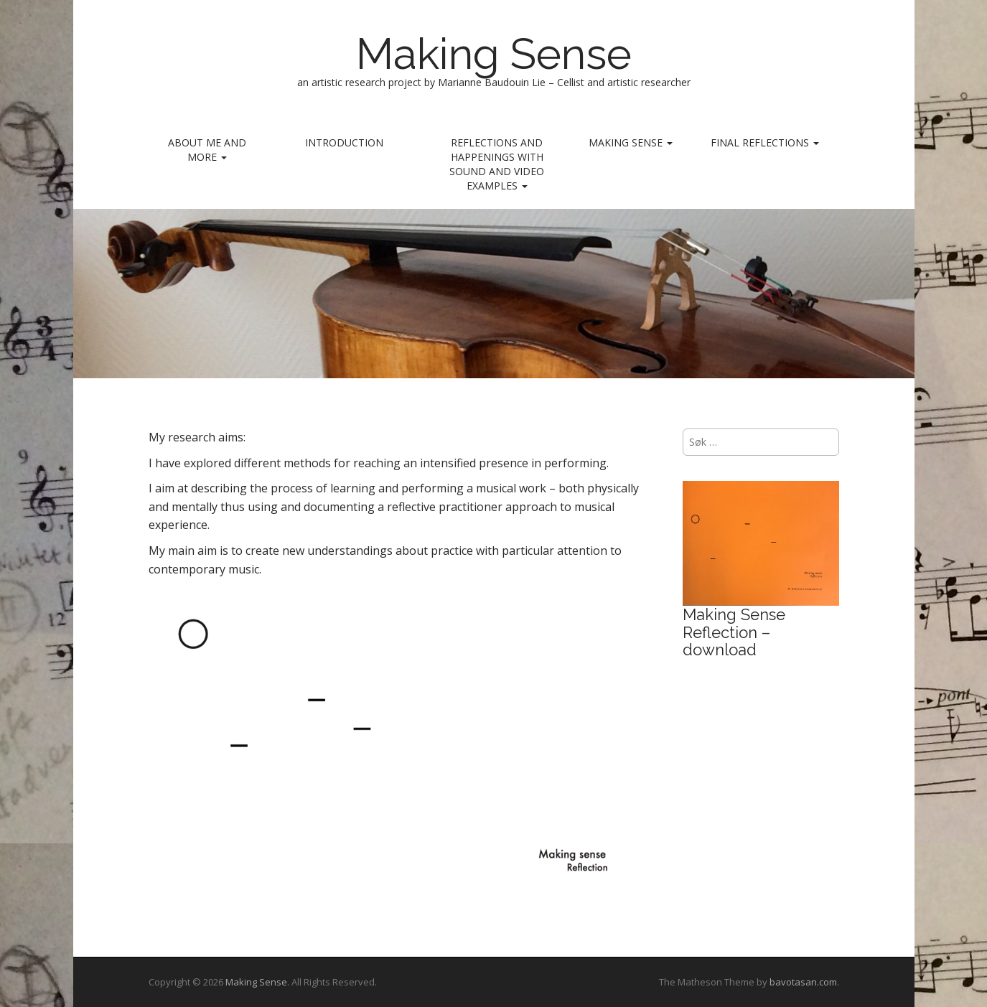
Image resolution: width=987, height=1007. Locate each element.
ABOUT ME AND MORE (207, 150)
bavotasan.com (803, 981)
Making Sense (494, 54)
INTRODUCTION (344, 142)
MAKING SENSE (631, 142)
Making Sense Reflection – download (734, 631)
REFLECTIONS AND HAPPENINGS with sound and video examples (496, 164)
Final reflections (765, 142)
